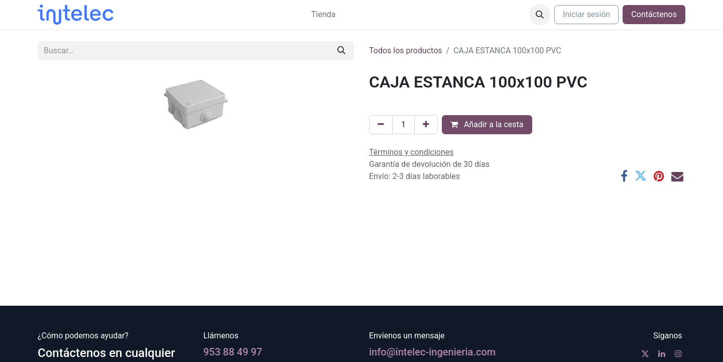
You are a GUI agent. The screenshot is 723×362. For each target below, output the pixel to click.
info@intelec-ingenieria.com (432, 352)
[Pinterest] (659, 176)
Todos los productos (405, 50)
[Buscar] (341, 50)
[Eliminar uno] (381, 124)
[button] (539, 14)
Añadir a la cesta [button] (487, 124)
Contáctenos (654, 14)
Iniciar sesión (586, 14)
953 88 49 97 (232, 352)
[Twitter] (641, 176)
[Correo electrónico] (677, 176)
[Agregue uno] (426, 124)
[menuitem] (323, 15)
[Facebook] (624, 176)
